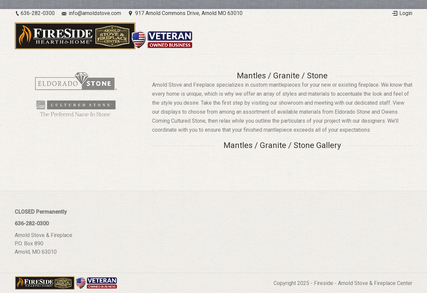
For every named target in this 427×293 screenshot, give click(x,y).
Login (405, 13)
